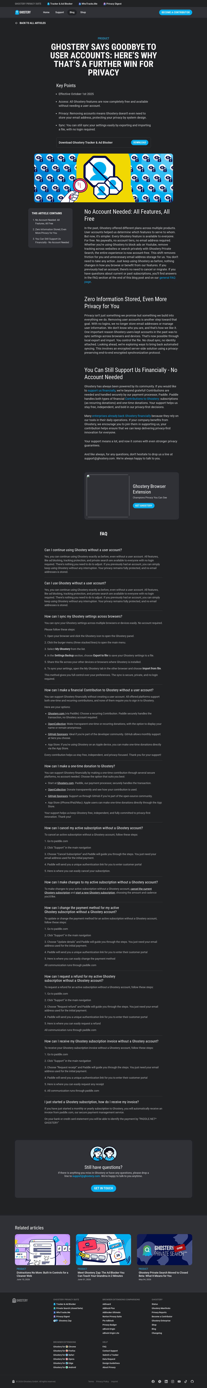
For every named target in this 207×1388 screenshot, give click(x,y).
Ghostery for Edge (63, 1363)
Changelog (157, 1333)
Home (46, 12)
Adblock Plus (109, 1308)
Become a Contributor (176, 12)
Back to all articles (30, 23)
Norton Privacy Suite (112, 1316)
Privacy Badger (110, 1325)
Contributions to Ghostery (142, 398)
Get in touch (103, 1188)
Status (155, 1304)
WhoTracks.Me (87, 3)
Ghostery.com (56, 713)
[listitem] (42, 1258)
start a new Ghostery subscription (95, 892)
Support (59, 12)
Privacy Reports (159, 1312)
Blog (72, 12)
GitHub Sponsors (58, 734)
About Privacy (109, 1367)
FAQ (104, 1346)
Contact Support (110, 1351)
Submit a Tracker (110, 1355)
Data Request (109, 1359)
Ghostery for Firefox (64, 1351)
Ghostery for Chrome (64, 1346)
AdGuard (107, 1304)
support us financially (101, 390)
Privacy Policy (102, 1381)
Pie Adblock (108, 1320)
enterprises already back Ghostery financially (121, 416)
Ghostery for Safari (63, 1355)
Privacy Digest (112, 3)
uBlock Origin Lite (111, 1333)
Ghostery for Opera (63, 1359)
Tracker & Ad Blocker (60, 3)
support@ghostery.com (86, 1176)
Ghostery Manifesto (161, 1308)
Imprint (114, 1381)
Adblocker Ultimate (112, 1312)
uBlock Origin (109, 1329)
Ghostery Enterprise (161, 1320)
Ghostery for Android (64, 1367)
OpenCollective (57, 723)
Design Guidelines (111, 1363)
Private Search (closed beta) (68, 1308)
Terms (91, 1381)
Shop (83, 12)
